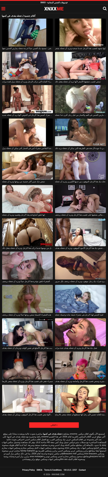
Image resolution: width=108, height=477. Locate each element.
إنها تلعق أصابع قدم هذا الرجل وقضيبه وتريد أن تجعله (23, 215)
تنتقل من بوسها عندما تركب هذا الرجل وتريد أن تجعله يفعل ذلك (27, 248)
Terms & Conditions (53, 470)
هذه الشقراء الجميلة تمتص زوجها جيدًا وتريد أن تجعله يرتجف (26, 315)
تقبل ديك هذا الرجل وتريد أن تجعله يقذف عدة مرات (76, 348)
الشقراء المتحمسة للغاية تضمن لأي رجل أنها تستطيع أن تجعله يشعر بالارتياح (80, 414)
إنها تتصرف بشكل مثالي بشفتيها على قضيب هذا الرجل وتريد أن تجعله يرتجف (80, 215)
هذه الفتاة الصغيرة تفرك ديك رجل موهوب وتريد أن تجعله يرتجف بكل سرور (80, 281)
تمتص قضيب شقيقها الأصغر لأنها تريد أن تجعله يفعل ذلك (78, 81)
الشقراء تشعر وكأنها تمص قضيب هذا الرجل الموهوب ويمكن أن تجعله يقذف (27, 414)
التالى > (53, 425)
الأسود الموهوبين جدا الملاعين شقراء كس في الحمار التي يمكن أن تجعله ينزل (27, 148)
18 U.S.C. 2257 (70, 470)
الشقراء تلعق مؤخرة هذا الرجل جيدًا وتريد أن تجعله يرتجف (26, 281)
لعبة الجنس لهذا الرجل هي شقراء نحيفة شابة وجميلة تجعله (79, 315)
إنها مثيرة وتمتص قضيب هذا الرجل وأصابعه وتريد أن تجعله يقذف (80, 381)
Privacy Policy (28, 470)
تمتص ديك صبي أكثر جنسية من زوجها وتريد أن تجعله (23, 181)
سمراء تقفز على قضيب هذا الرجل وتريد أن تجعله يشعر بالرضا (27, 381)
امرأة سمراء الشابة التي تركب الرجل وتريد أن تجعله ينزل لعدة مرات (27, 81)
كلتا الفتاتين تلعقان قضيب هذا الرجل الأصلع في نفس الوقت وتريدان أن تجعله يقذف (27, 348)
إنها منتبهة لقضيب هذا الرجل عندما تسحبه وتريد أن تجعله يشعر (80, 48)
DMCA (39, 470)
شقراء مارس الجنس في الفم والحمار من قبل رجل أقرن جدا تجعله (80, 115)
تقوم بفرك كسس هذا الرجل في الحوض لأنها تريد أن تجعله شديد (27, 115)
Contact (82, 470)
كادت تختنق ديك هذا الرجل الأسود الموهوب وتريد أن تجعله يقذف (80, 248)
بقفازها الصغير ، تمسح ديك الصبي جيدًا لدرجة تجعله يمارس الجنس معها (27, 48)
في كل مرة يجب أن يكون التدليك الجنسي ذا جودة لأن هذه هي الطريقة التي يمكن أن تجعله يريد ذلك (80, 148)
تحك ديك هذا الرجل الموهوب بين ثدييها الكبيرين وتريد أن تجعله (80, 181)
